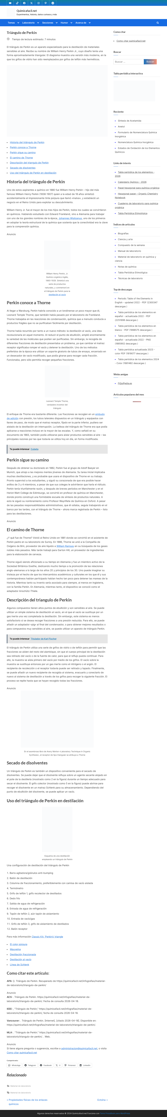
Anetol (121, 126)
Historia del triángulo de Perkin (27, 142)
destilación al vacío (57, 294)
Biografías (123, 233)
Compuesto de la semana (131, 245)
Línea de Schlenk (19, 964)
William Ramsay (65, 546)
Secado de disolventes (22, 167)
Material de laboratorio (20, 1086)
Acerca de (81, 22)
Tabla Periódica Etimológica (132, 213)
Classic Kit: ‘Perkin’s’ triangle (47, 936)
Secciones (47, 22)
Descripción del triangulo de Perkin (29, 162)
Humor (64, 22)
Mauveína (15, 949)
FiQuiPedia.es (125, 383)
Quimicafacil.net (27, 10)
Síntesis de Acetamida (129, 120)
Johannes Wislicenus (70, 218)
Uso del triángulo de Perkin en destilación (33, 172)
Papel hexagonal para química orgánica (138, 187)
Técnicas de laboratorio (130, 278)
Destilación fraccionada (23, 954)
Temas (11, 22)
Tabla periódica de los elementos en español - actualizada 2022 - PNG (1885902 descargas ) (135, 339)
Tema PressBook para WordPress (115, 1113)
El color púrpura (18, 944)
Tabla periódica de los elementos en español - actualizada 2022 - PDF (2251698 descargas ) (135, 316)
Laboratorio (28, 22)
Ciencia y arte (125, 239)
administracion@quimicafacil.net (79, 1048)
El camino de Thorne (21, 157)
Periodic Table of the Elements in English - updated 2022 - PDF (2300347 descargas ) (136, 302)
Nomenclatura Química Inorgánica (135, 142)
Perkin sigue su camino (23, 152)
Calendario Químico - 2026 (132, 182)
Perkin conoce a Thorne (23, 147)
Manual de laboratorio (129, 251)
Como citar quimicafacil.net (22, 1052)
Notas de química (127, 266)
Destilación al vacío (20, 959)
